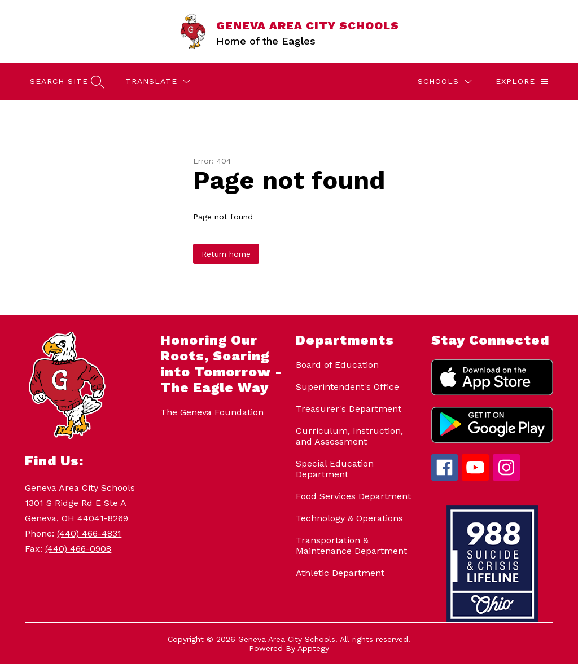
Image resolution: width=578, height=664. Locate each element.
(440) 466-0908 (78, 548)
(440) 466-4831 (89, 533)
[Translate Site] (157, 81)
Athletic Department (340, 573)
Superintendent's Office (347, 386)
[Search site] (65, 81)
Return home (226, 253)
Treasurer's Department (348, 408)
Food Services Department (353, 496)
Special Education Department (335, 469)
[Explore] (522, 81)
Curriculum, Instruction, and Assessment (349, 436)
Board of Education (337, 364)
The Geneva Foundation (212, 412)
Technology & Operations (349, 518)
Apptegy (313, 648)
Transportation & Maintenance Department (351, 545)
